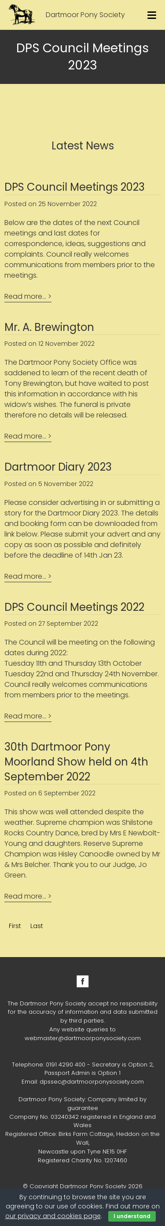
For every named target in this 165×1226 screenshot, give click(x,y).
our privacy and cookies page (53, 1215)
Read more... (25, 296)
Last (36, 925)
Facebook (82, 981)
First (15, 925)
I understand (132, 1216)
